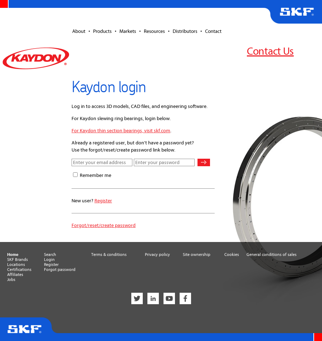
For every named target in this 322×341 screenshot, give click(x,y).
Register (103, 201)
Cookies (231, 254)
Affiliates (15, 274)
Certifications (19, 269)
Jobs (11, 279)
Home (12, 254)
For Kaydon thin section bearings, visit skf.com (121, 131)
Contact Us (270, 51)
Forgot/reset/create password (104, 225)
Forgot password (59, 269)
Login (49, 259)
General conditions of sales (272, 254)
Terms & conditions (109, 254)
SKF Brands (17, 259)
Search (50, 254)
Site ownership (196, 254)
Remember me (95, 175)
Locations (16, 264)
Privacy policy (157, 254)
